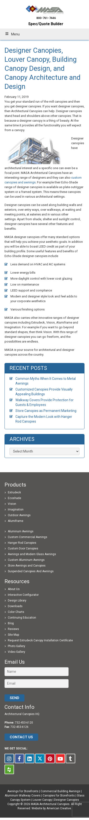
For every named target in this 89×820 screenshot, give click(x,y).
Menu (12, 34)
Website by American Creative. (52, 808)
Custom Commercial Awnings (27, 537)
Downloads (15, 606)
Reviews (13, 629)
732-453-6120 (24, 722)
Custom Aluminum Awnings (26, 560)
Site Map (13, 634)
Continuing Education (22, 617)
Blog (11, 623)
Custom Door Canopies (23, 548)
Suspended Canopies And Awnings (31, 571)
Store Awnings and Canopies (27, 565)
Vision (12, 503)
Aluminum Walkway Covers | (24, 795)
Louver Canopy (42, 799)
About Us (14, 589)
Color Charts (16, 612)
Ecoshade (14, 498)
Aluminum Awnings (20, 531)
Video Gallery (16, 651)
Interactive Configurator (23, 594)
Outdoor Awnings (19, 515)
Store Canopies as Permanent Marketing (45, 411)
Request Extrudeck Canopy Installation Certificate (40, 640)
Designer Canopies (66, 799)
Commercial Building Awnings (60, 791)
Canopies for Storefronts (59, 795)
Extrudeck (14, 492)
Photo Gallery (16, 646)
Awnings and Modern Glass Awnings (32, 554)
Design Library (17, 600)
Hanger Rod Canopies (22, 542)
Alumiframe (15, 521)
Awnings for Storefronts (22, 791)
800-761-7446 (46, 18)
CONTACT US (21, 737)
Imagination (15, 509)
